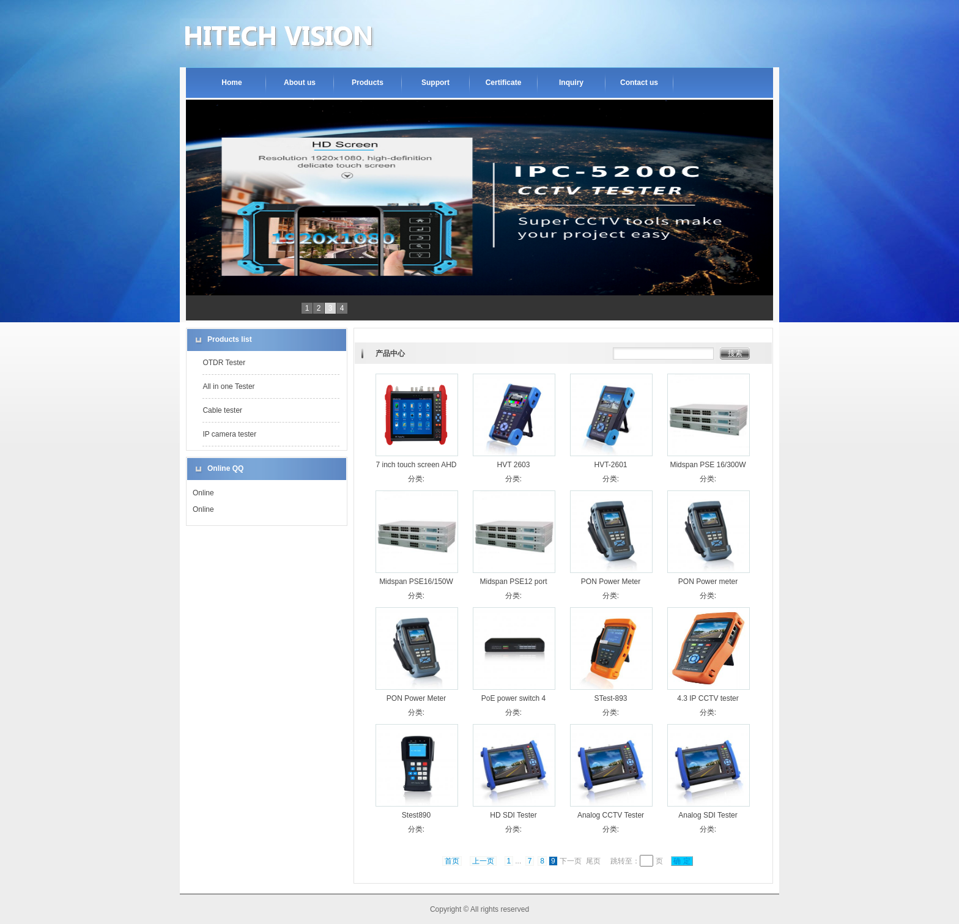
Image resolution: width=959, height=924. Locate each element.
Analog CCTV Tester (610, 815)
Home (231, 82)
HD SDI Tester (513, 815)
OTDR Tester (223, 362)
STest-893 (610, 698)
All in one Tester (228, 386)
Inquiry (571, 82)
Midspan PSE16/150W (416, 581)
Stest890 (416, 815)
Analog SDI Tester (708, 815)
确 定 (682, 861)
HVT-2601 (610, 464)
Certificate (504, 82)
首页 (452, 861)
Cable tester (222, 410)
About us (300, 82)
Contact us (639, 82)
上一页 (483, 861)
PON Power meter (708, 581)
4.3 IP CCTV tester (707, 698)
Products (367, 82)
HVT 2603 (513, 464)
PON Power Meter (610, 581)
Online (203, 493)
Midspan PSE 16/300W (708, 464)
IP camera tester (229, 434)
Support (435, 82)
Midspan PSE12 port (513, 581)
